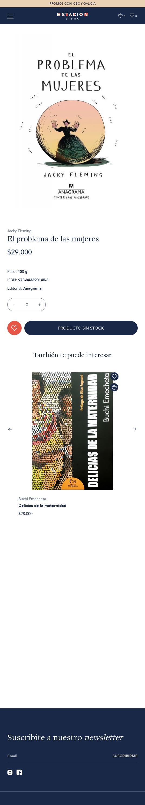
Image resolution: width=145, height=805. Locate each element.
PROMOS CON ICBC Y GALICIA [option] (72, 3)
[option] (72, 144)
